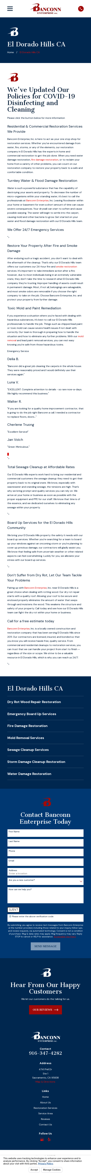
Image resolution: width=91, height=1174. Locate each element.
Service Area (45, 1113)
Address (13, 870)
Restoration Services (45, 1108)
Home (45, 1097)
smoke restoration (66, 266)
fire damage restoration (44, 159)
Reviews (45, 1119)
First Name (14, 831)
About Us (45, 1102)
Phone (12, 851)
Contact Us (45, 1124)
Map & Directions (45, 1081)
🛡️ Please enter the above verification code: (31, 916)
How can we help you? (20, 889)
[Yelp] (49, 1139)
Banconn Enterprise (37, 200)
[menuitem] (45, 702)
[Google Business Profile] (42, 1139)
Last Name (14, 841)
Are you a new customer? (22, 880)
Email (11, 860)
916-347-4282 (45, 1053)
